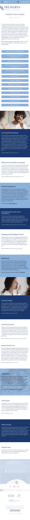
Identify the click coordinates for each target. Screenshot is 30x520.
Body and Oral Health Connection (15, 56)
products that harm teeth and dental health (17, 338)
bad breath (22, 272)
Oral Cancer (15, 96)
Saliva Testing (15, 100)
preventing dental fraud (13, 453)
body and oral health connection (16, 176)
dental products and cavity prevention (18, 224)
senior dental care (14, 362)
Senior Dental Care (15, 88)
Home (10, 17)
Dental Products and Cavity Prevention (15, 66)
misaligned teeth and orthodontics (16, 248)
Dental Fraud (15, 105)
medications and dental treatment (16, 389)
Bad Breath (15, 76)
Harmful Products (15, 84)
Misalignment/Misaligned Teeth (15, 71)
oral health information (13, 152)
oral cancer (11, 413)
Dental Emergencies (15, 61)
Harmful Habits (15, 80)
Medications (15, 92)
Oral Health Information (15, 51)
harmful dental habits (13, 313)
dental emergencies (13, 203)
